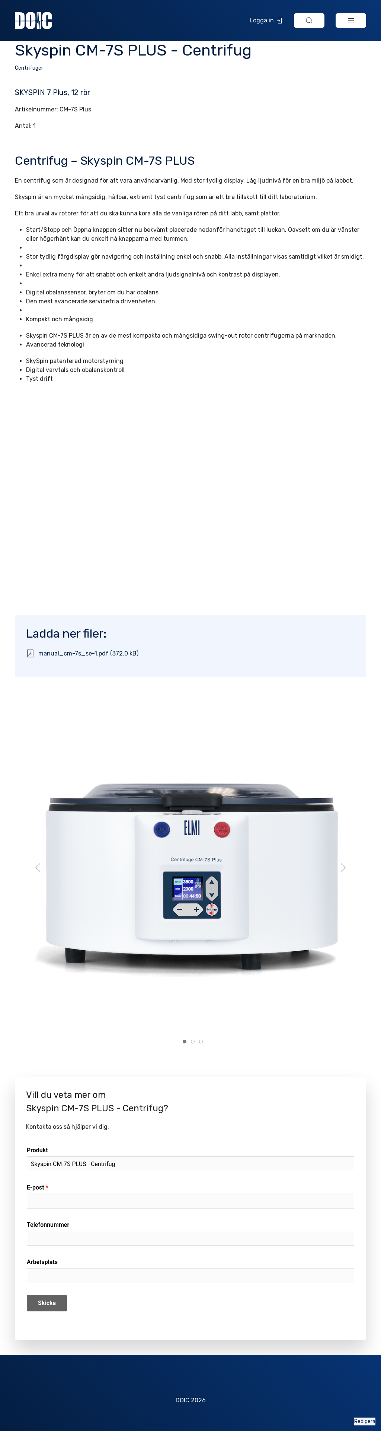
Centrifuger (29, 68)
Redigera (364, 1421)
